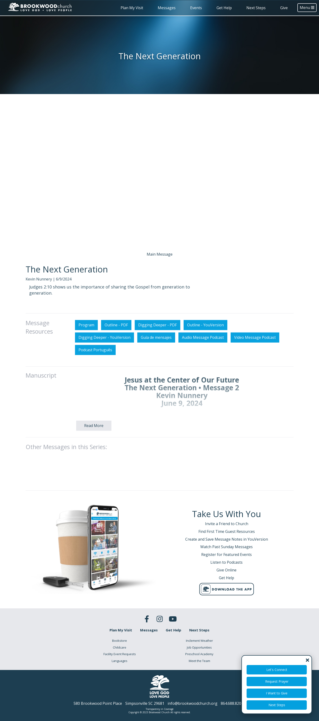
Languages (119, 661)
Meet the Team (199, 661)
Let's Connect (276, 669)
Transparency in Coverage (159, 709)
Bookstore (119, 640)
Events (196, 7)
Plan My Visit (132, 7)
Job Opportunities (199, 647)
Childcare (119, 647)
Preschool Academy (199, 654)
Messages (167, 7)
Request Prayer (276, 681)
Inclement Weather (199, 640)
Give (284, 7)
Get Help (224, 7)
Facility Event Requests (119, 654)
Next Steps (256, 7)
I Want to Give (276, 693)
